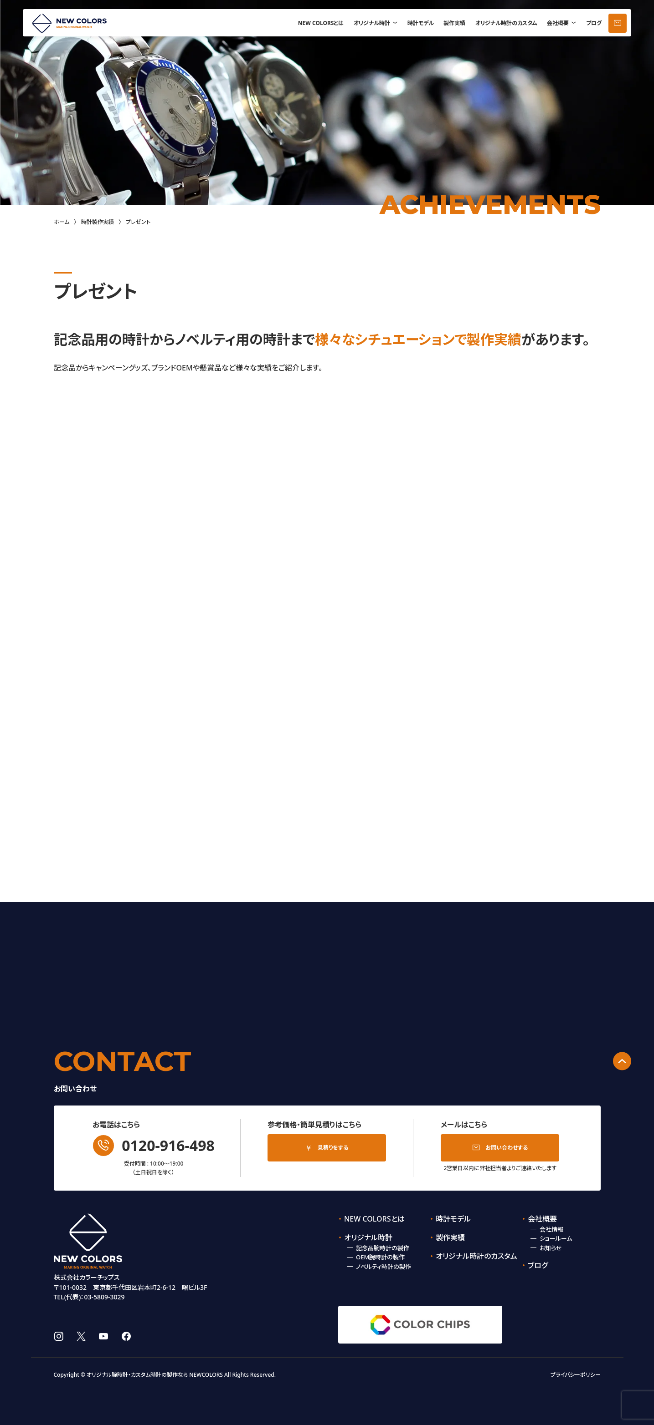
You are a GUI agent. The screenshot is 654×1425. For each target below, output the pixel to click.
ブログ (594, 23)
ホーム (61, 222)
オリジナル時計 (372, 23)
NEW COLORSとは (321, 23)
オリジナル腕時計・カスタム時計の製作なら (137, 1375)
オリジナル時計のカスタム (506, 23)
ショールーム (556, 1238)
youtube (103, 1336)
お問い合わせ (617, 23)
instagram (58, 1336)
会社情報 (551, 1229)
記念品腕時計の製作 (382, 1248)
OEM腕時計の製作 (380, 1257)
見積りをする (333, 1147)
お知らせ (551, 1248)
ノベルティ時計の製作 (383, 1267)
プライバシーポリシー (576, 1375)
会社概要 (558, 23)
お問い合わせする (506, 1147)
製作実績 (454, 23)
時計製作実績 (97, 222)
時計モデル (420, 23)
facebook (126, 1336)
